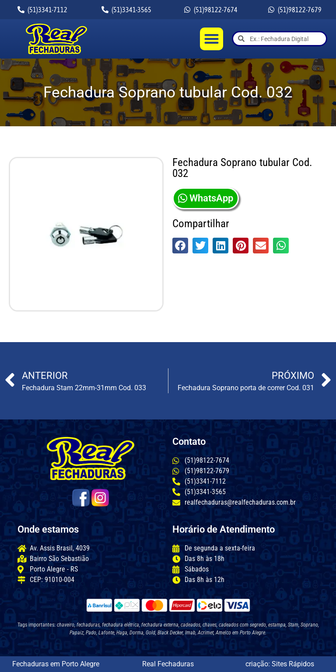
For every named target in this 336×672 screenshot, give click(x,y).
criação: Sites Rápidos (279, 664)
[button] (211, 39)
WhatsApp (205, 198)
